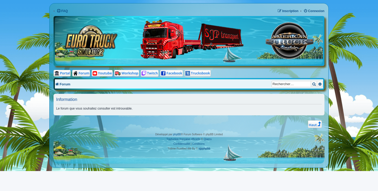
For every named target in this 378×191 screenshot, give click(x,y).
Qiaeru (208, 139)
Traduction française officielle (183, 139)
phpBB (177, 134)
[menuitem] (62, 11)
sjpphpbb (204, 148)
